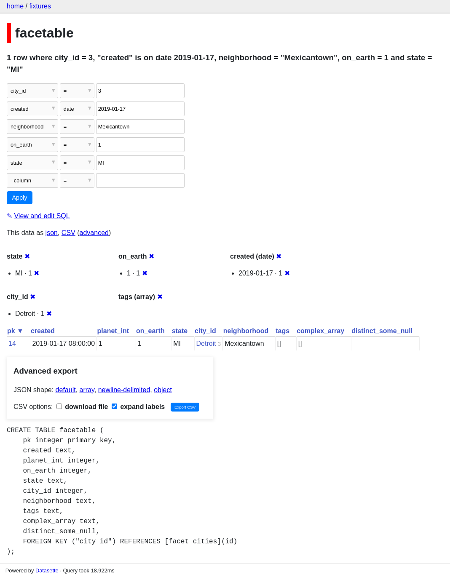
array (87, 389)
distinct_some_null (381, 330)
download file (82, 406)
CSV (68, 232)
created (43, 330)
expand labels (138, 406)
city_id (205, 330)
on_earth (150, 330)
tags (282, 330)
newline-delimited (124, 389)
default (66, 389)
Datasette (47, 570)
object (163, 389)
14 (12, 343)
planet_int (113, 330)
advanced (94, 232)
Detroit (206, 343)
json (52, 232)
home (15, 6)
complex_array (320, 330)
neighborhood (246, 330)
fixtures (40, 6)
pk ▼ (15, 330)
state (180, 330)
